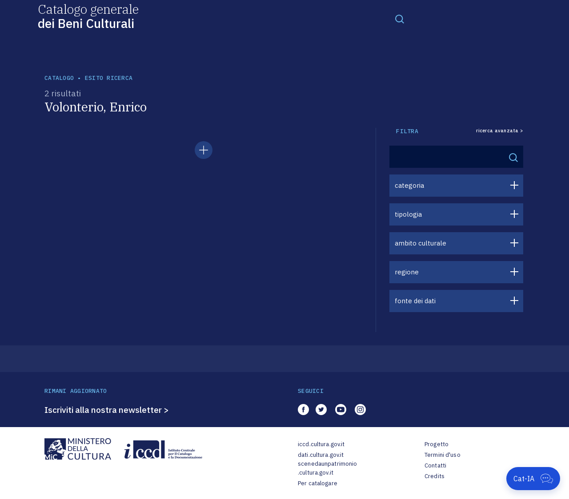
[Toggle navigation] (400, 18)
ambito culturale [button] (420, 243)
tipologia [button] (408, 214)
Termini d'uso (443, 455)
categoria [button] (409, 185)
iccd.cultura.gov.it (321, 444)
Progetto (437, 444)
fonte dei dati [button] (415, 301)
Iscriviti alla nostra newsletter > (106, 409)
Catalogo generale (88, 16)
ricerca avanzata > (499, 131)
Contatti (435, 465)
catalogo (59, 78)
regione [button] (407, 272)
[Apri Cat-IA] (533, 478)
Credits (435, 476)
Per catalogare (317, 483)
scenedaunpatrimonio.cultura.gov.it (327, 468)
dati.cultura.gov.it (321, 455)
